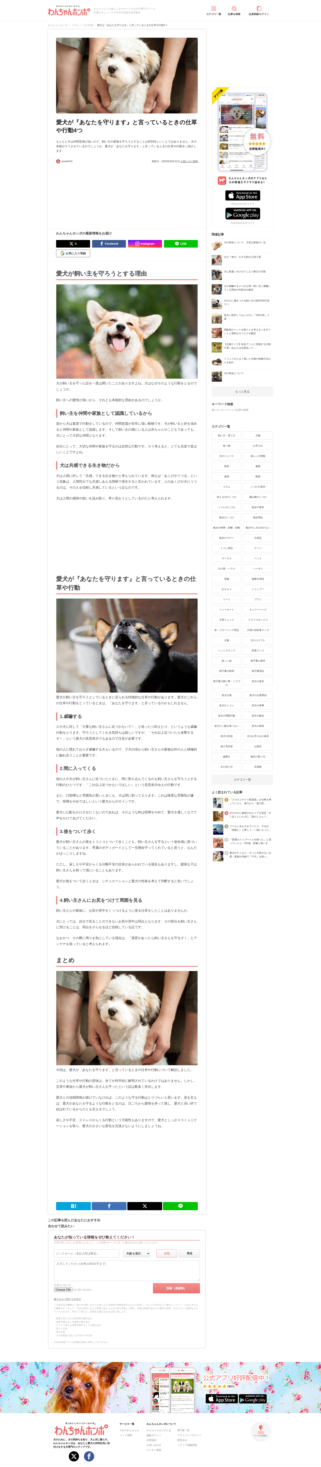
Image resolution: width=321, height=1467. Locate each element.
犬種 (257, 435)
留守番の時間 (226, 671)
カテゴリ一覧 (213, 14)
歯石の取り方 (258, 756)
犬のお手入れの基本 (258, 736)
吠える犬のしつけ (226, 497)
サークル (227, 558)
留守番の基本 (258, 660)
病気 (226, 466)
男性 (189, 1253)
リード (226, 599)
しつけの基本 (258, 486)
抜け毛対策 (226, 746)
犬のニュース (226, 456)
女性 (167, 1253)
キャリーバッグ (258, 609)
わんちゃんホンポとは (159, 1430)
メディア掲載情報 (187, 1445)
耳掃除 (258, 766)
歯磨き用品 (258, 578)
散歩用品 (258, 517)
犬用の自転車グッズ (258, 630)
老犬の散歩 (258, 715)
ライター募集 (154, 1450)
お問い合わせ (154, 1445)
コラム (226, 486)
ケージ (258, 548)
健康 (257, 466)
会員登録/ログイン (259, 14)
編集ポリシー (154, 1435)
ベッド (258, 558)
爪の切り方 (226, 766)
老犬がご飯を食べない (226, 725)
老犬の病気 (258, 725)
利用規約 (151, 1440)
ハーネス (258, 568)
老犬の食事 (258, 705)
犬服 (226, 640)
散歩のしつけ (226, 517)
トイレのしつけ (226, 507)
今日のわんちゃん (129, 1430)
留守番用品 (258, 671)
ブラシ (258, 599)
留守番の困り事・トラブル (226, 683)
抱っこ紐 (227, 660)
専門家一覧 (183, 1430)
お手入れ (258, 445)
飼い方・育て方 (226, 435)
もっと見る (242, 391)
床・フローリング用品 (226, 630)
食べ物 (226, 445)
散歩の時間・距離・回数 (226, 527)
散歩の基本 (258, 507)
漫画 (226, 476)
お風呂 (258, 746)
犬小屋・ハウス (226, 568)
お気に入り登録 (189, 161)
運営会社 (182, 1440)
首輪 (226, 578)
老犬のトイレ (226, 705)
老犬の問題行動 (226, 715)
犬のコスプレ (258, 640)
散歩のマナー (226, 538)
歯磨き (226, 756)
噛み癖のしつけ (258, 497)
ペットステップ (226, 650)
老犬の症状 (226, 736)
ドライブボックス (258, 619)
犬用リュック (226, 619)
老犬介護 (227, 695)
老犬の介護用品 (258, 695)
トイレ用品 (226, 548)
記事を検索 (234, 14)
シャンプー (258, 589)
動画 (257, 476)
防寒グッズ (258, 650)
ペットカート (226, 609)
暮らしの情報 (258, 456)
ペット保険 (126, 1435)
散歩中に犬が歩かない (258, 527)
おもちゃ (227, 589)
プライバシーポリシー (189, 1435)
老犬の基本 (258, 681)
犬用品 (258, 538)
